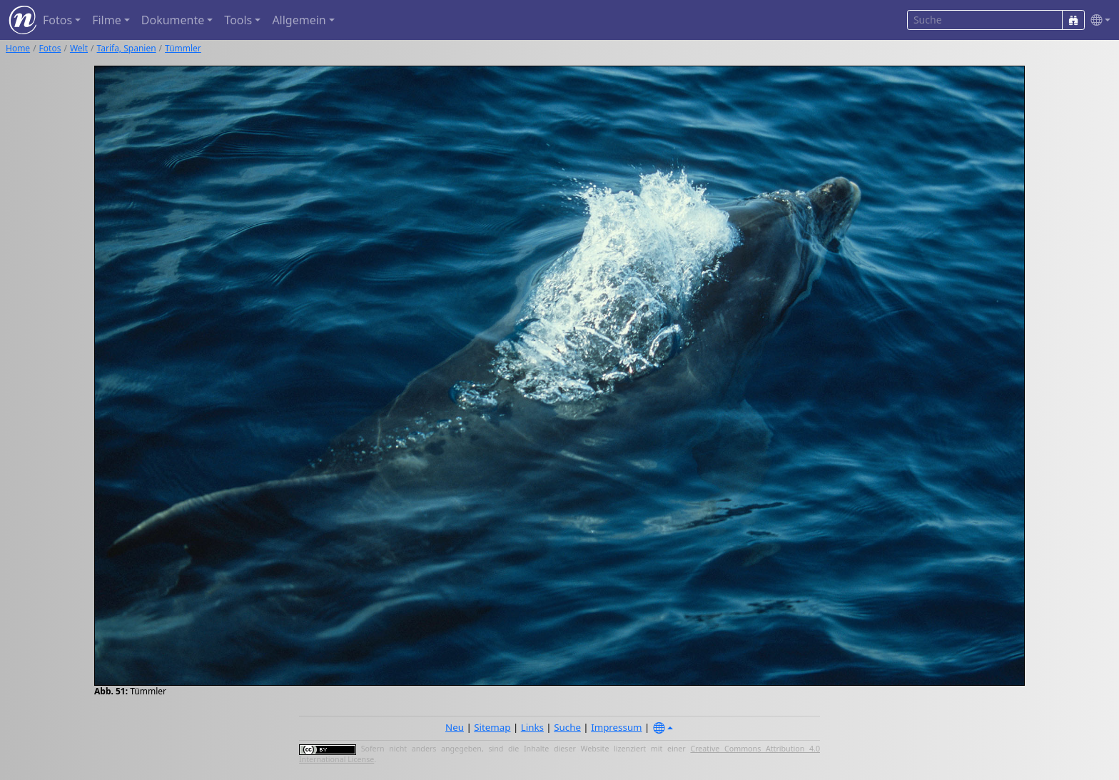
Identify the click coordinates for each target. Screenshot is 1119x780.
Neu (454, 727)
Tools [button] (238, 20)
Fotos (50, 48)
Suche (567, 727)
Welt (79, 48)
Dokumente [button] (172, 20)
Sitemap (492, 727)
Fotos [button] (57, 20)
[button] (1097, 20)
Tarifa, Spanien (126, 48)
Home (18, 48)
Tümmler (183, 48)
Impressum (616, 727)
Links (532, 727)
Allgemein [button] (298, 20)
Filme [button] (106, 20)
